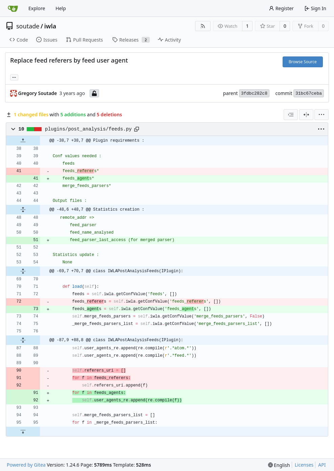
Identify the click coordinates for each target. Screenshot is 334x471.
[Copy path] (136, 129)
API (322, 465)
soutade (27, 26)
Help (60, 8)
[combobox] (291, 114)
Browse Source (303, 62)
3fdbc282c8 (254, 93)
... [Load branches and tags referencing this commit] (14, 76)
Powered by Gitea (26, 465)
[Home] (12, 8)
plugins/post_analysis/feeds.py (88, 129)
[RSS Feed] (203, 26)
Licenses (304, 465)
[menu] (321, 114)
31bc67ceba (308, 93)
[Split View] (306, 114)
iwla (50, 26)
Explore (36, 8)
